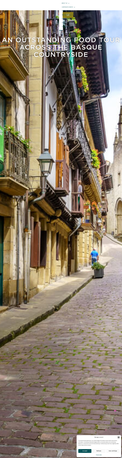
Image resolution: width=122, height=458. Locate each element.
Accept (84, 451)
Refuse (98, 451)
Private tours (58, 4)
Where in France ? (82, 4)
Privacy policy (99, 454)
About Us (33, 4)
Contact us (99, 4)
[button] (118, 437)
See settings (113, 451)
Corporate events (45, 4)
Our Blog (92, 4)
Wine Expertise (69, 4)
